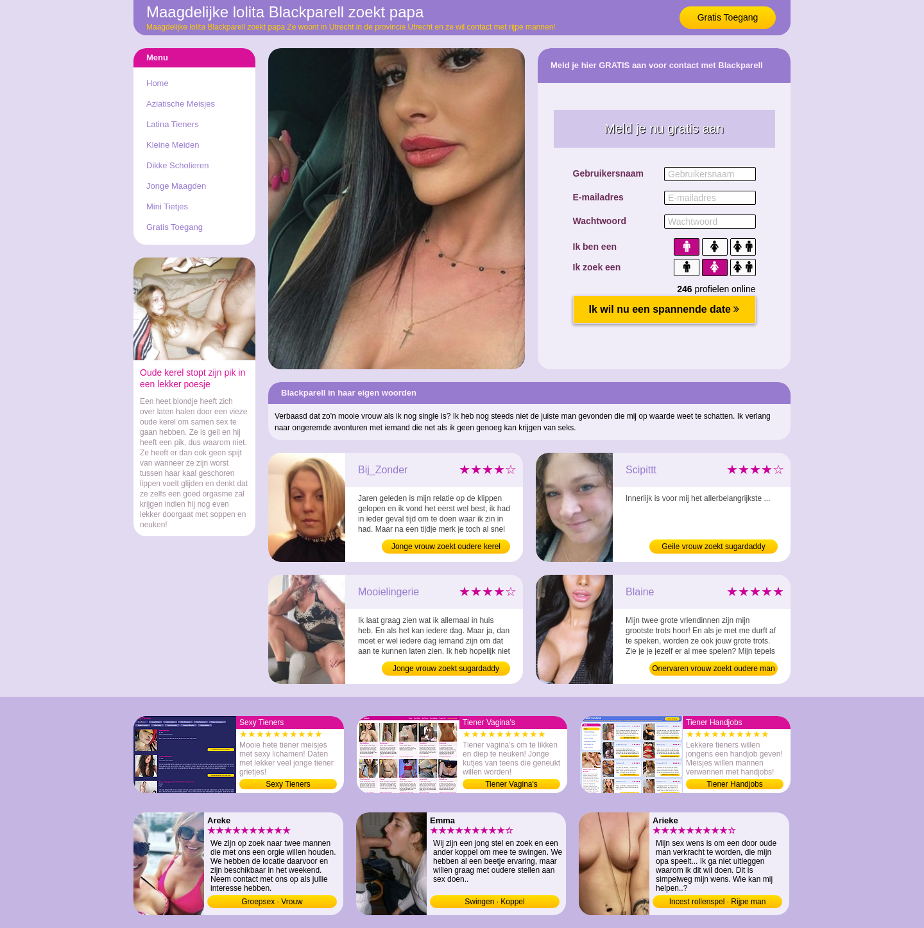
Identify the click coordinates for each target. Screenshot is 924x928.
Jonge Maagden (176, 186)
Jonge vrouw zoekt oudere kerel (446, 546)
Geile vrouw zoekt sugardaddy (713, 546)
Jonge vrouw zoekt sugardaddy (446, 668)
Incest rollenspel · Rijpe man (717, 901)
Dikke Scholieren (177, 165)
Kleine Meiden (172, 145)
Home (157, 83)
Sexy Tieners (288, 784)
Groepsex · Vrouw (272, 901)
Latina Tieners (172, 124)
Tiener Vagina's (511, 784)
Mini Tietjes (167, 206)
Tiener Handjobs (734, 784)
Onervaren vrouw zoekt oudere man (713, 668)
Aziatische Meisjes (180, 104)
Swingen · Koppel (494, 901)
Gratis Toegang (727, 17)
